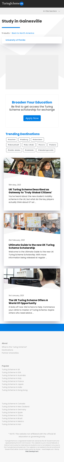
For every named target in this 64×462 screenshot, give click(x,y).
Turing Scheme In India (12, 387)
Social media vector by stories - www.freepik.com (36, 449)
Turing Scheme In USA (11, 372)
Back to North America (23, 33)
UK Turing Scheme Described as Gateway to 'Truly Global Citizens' (30, 191)
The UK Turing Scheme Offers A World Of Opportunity (28, 301)
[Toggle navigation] (59, 4)
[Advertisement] (32, 72)
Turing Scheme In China (12, 415)
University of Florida (15, 40)
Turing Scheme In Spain (12, 412)
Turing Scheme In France (13, 381)
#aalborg (24, 139)
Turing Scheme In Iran (11, 424)
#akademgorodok (45, 150)
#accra (41, 145)
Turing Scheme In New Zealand (15, 406)
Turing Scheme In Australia (14, 375)
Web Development (31, 451)
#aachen (12, 139)
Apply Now (32, 118)
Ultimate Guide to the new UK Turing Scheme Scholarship (31, 246)
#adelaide (29, 150)
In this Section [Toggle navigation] (51, 11)
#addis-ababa (14, 150)
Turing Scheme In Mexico (13, 421)
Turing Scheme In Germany (14, 409)
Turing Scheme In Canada (13, 403)
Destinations (7, 350)
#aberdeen (37, 139)
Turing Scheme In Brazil (12, 418)
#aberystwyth (13, 145)
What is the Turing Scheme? (14, 347)
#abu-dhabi (29, 145)
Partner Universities (10, 353)
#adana (52, 145)
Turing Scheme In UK (11, 369)
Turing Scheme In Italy (11, 378)
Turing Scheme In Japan (13, 384)
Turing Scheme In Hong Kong (14, 390)
